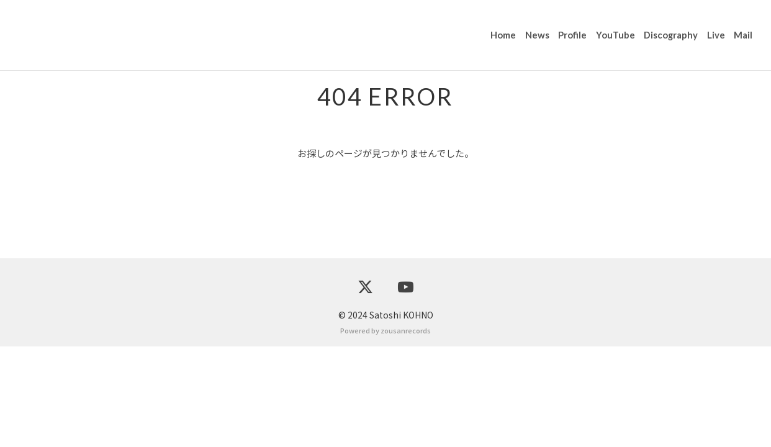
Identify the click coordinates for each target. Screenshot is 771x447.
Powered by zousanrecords (385, 431)
